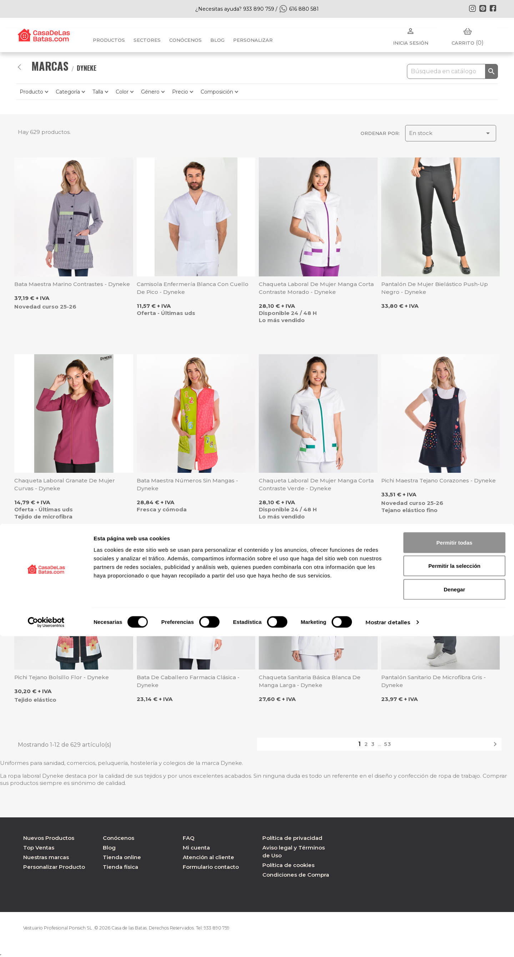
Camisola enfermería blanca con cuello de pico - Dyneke (192, 288)
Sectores (147, 40)
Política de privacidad (292, 838)
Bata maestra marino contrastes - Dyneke (72, 284)
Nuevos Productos (48, 838)
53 (388, 744)
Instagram (472, 8)
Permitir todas (455, 863)
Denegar (454, 910)
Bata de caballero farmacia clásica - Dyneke (188, 681)
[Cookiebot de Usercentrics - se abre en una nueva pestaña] (46, 943)
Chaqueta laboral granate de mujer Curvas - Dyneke (64, 484)
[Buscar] (452, 71)
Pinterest (482, 8)
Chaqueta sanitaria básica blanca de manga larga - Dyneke (310, 681)
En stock (450, 133)
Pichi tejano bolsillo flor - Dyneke (61, 677)
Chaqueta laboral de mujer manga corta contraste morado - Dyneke (316, 288)
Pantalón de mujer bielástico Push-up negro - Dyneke (434, 288)
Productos (109, 40)
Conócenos (185, 40)
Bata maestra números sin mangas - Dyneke (187, 484)
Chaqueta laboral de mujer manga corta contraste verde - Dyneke (316, 484)
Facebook (493, 8)
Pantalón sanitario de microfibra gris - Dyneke (433, 681)
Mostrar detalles (388, 943)
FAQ (189, 838)
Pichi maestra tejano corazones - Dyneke (438, 480)
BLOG (217, 40)
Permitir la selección (454, 887)
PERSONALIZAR (253, 40)
